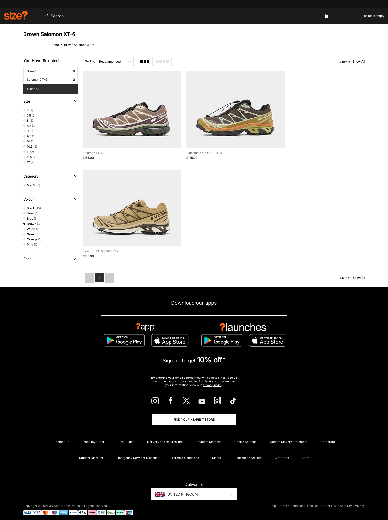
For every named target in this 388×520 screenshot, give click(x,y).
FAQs (305, 453)
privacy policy (212, 381)
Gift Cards (282, 453)
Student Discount (91, 453)
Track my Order (93, 437)
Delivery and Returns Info (165, 437)
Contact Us (61, 437)
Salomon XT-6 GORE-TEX (199, 148)
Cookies (312, 502)
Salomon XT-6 (51, 79)
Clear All (33, 89)
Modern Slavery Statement (288, 437)
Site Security (343, 502)
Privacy (359, 502)
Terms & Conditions (185, 453)
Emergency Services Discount (137, 453)
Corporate (327, 437)
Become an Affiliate (248, 453)
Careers (326, 502)
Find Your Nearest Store (194, 415)
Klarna (216, 453)
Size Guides (126, 437)
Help (272, 502)
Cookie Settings (245, 437)
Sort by (90, 61)
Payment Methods (208, 437)
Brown (51, 71)
